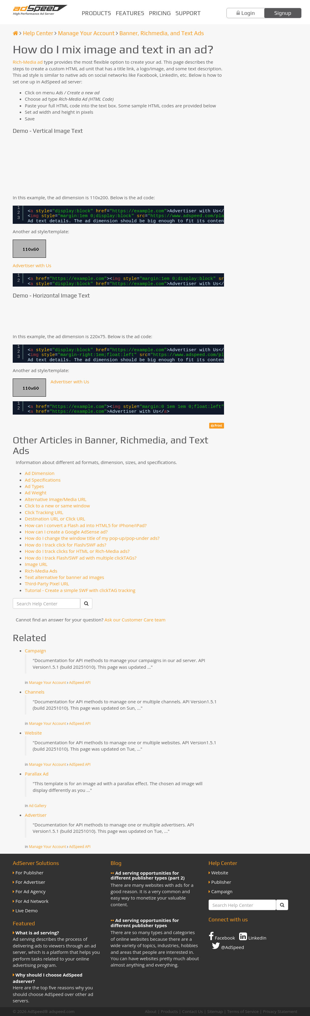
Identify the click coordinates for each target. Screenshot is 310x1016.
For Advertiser (30, 882)
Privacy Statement (280, 1011)
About (151, 1011)
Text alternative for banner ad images (64, 577)
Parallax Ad (36, 774)
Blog (115, 863)
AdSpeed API (80, 682)
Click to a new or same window (57, 506)
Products (96, 13)
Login (248, 13)
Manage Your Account (86, 33)
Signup (282, 13)
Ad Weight (35, 492)
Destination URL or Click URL (55, 519)
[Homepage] (15, 33)
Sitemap (215, 1011)
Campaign (35, 651)
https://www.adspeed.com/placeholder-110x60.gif (213, 216)
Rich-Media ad (28, 62)
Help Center (38, 33)
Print (216, 425)
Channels (35, 692)
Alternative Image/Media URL (55, 499)
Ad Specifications (43, 480)
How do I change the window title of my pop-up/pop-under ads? (92, 538)
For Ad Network (31, 901)
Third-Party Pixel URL (47, 583)
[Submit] (86, 603)
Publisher (221, 882)
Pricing (160, 13)
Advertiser (36, 815)
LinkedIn (252, 936)
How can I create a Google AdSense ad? (66, 532)
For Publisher (29, 873)
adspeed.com (62, 1011)
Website (33, 733)
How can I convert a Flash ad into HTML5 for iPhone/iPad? (86, 525)
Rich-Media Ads (41, 571)
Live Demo (26, 910)
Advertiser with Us (32, 265)
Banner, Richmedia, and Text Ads (161, 33)
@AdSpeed (228, 945)
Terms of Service (243, 1011)
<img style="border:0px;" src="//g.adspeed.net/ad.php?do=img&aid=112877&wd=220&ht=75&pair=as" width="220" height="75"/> (46, 315)
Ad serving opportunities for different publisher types (144, 922)
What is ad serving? (37, 933)
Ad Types (34, 486)
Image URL (36, 564)
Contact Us (192, 1011)
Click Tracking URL (44, 512)
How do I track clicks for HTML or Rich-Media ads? (77, 551)
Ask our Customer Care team (134, 620)
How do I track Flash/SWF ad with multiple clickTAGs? (81, 558)
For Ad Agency (30, 891)
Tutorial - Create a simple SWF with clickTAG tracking (80, 590)
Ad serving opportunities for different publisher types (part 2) (147, 875)
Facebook (222, 936)
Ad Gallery (37, 805)
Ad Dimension (39, 473)
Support (188, 13)
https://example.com (138, 211)
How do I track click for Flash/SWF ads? (65, 545)
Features (130, 13)
